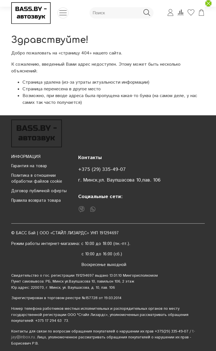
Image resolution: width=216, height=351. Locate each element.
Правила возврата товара (36, 200)
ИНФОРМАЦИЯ (25, 157)
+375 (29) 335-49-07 (102, 169)
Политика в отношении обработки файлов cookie (36, 179)
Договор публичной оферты (39, 191)
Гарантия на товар (29, 166)
